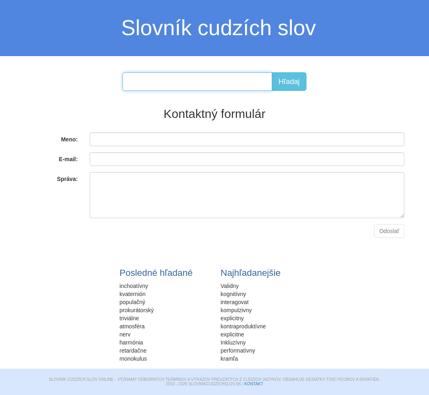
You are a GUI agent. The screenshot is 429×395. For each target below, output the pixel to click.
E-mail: (68, 159)
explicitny (232, 318)
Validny (230, 286)
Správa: (67, 179)
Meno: (69, 139)
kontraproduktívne (243, 326)
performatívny (238, 350)
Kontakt (254, 384)
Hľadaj (289, 82)
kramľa (229, 358)
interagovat (235, 302)
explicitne (232, 334)
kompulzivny (236, 310)
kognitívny (233, 294)
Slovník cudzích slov (218, 28)
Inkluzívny (233, 342)
